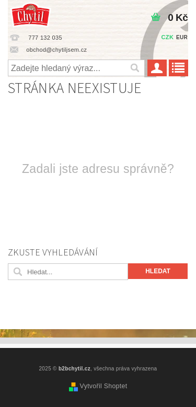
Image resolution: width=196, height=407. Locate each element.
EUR (182, 37)
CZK (168, 37)
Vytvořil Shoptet (104, 386)
